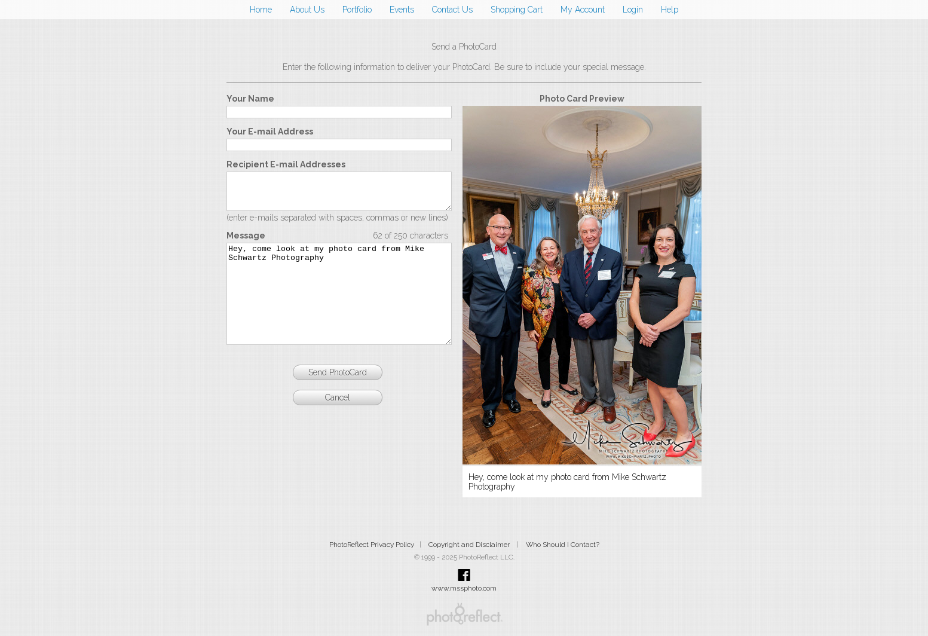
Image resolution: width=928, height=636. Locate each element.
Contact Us (452, 9)
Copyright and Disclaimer (470, 544)
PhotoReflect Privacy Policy (371, 544)
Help (669, 9)
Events (402, 9)
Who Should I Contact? (562, 544)
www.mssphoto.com (464, 588)
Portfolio (357, 9)
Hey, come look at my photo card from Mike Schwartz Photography (339, 311)
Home (261, 9)
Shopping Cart (517, 9)
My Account (583, 9)
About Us (307, 9)
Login (633, 9)
